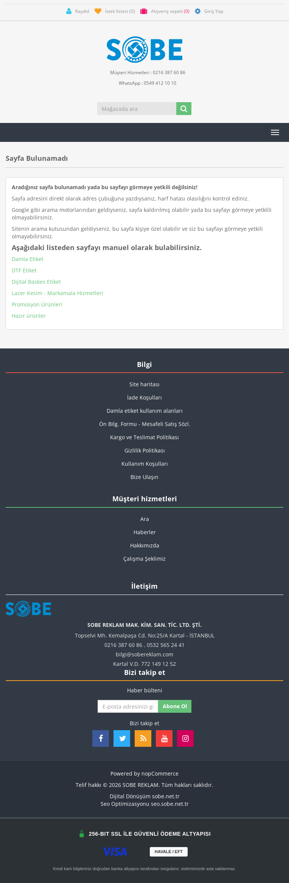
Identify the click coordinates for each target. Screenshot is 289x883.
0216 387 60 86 (123, 644)
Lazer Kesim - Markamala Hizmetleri (57, 293)
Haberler (145, 532)
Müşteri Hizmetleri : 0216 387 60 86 (144, 72)
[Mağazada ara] (137, 108)
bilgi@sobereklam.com (144, 654)
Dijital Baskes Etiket (36, 281)
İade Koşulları (144, 397)
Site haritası (144, 384)
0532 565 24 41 (166, 644)
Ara (144, 518)
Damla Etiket (28, 259)
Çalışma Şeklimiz (144, 558)
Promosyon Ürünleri (37, 304)
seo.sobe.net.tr (170, 803)
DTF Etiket (24, 270)
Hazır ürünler (29, 315)
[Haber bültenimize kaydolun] (128, 706)
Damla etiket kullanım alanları (145, 410)
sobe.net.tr (166, 796)
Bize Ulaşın (144, 476)
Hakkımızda (144, 545)
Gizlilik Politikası (144, 450)
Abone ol (175, 706)
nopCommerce (160, 773)
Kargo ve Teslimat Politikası (144, 437)
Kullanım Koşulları (144, 463)
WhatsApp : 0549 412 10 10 (144, 82)
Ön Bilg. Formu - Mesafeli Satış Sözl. (144, 424)
